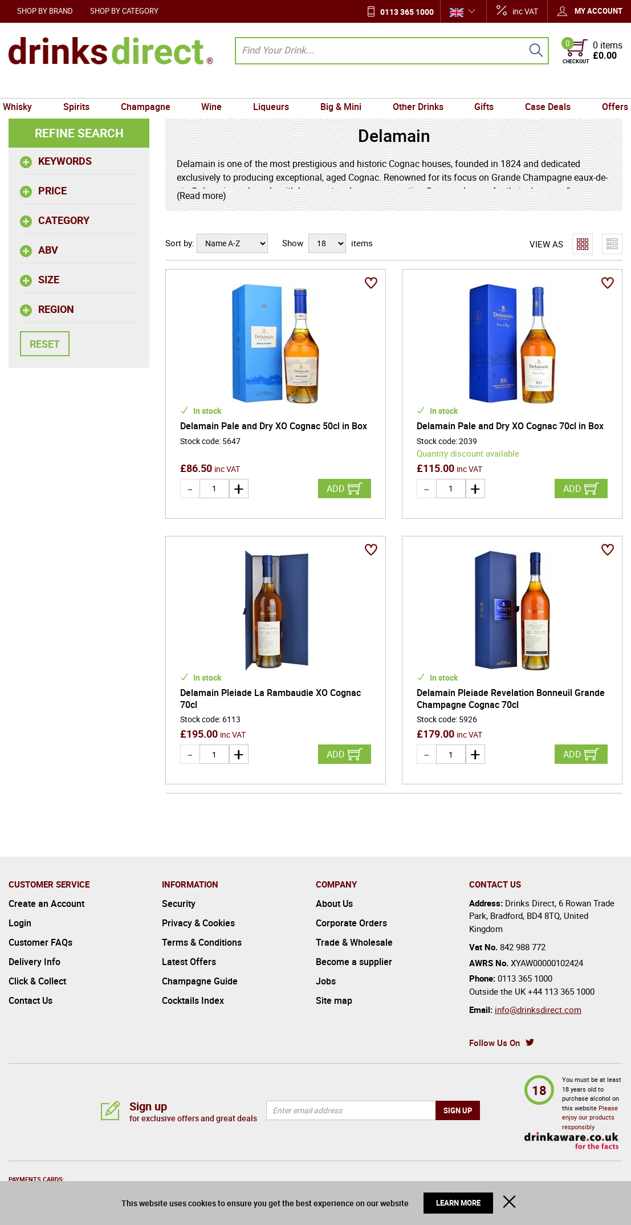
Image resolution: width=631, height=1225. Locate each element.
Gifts (479, 87)
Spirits (83, 87)
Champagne (150, 87)
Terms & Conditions (202, 942)
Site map (334, 1000)
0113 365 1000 (407, 11)
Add (336, 488)
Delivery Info (34, 961)
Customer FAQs (40, 942)
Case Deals (541, 87)
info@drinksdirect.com (538, 1009)
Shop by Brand (45, 11)
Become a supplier (354, 961)
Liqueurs (272, 87)
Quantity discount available (468, 453)
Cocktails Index (193, 1000)
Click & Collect (37, 981)
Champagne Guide (200, 981)
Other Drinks (415, 87)
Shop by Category (124, 11)
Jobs (326, 981)
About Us (334, 903)
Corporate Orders (351, 923)
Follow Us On (494, 1042)
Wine (214, 87)
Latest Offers (189, 961)
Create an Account (46, 903)
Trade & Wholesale (354, 942)
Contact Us (30, 1000)
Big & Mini (339, 87)
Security (179, 903)
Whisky (25, 87)
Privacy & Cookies (198, 923)
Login (20, 923)
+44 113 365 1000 (561, 991)
